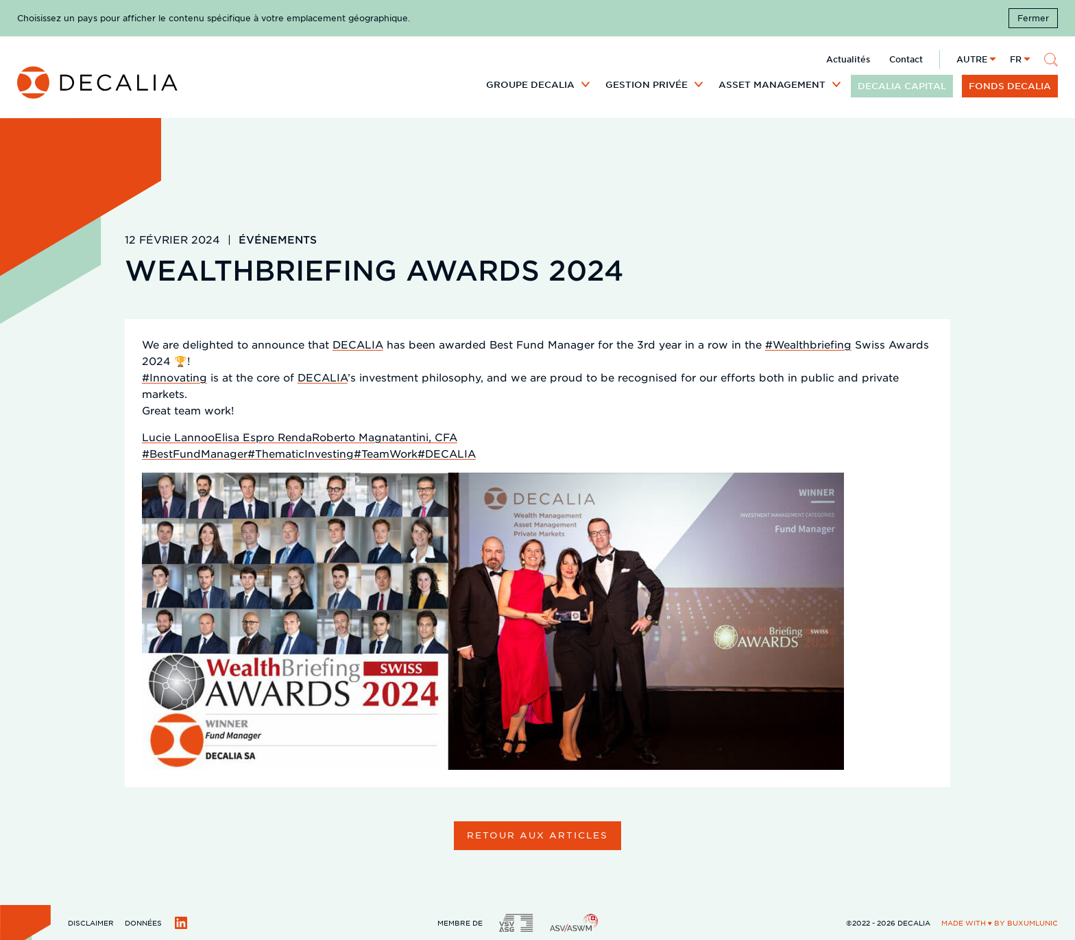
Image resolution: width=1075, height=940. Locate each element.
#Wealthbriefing (808, 344)
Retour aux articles (537, 835)
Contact (906, 59)
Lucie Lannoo (178, 436)
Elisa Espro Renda (263, 436)
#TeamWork (386, 453)
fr (1016, 59)
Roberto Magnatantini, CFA (384, 436)
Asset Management (771, 84)
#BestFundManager (194, 453)
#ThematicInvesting (300, 453)
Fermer (1033, 17)
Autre (971, 59)
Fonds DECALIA (1010, 85)
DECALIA (358, 344)
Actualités (848, 59)
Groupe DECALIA (530, 84)
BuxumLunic (1032, 922)
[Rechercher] (1051, 60)
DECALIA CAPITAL (902, 85)
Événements (278, 239)
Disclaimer (91, 922)
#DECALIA (447, 453)
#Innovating (174, 377)
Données (143, 922)
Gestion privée (646, 84)
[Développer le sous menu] (585, 83)
